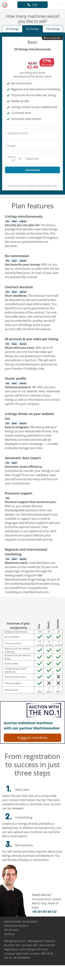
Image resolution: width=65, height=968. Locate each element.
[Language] (61, 5)
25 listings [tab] (12, 29)
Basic (14, 221)
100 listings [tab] (53, 29)
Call (32, 5)
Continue (32, 170)
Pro (7, 221)
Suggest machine (32, 737)
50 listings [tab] (32, 29)
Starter (23, 221)
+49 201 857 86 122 (44, 912)
